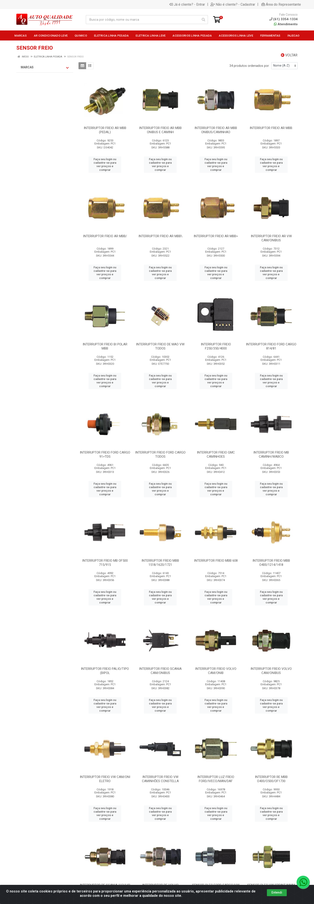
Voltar (289, 55)
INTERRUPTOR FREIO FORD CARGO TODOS (160, 454)
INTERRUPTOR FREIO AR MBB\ (160, 236)
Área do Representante (281, 4)
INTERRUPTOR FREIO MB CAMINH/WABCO (271, 454)
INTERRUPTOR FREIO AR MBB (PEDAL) (105, 130)
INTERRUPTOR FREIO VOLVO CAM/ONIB (215, 671)
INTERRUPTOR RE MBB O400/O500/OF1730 (271, 779)
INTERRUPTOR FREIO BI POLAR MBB (105, 346)
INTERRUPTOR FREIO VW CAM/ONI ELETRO (105, 779)
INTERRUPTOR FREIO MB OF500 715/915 (105, 563)
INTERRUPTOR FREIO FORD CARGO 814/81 (271, 346)
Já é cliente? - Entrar (187, 4)
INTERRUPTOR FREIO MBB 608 (216, 561)
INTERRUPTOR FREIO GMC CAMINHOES (216, 454)
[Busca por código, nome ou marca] (142, 19)
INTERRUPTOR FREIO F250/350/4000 (216, 346)
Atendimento (286, 24)
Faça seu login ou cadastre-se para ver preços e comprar (105, 164)
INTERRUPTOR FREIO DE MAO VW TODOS (160, 346)
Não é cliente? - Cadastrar (232, 4)
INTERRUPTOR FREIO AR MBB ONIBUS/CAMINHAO (216, 130)
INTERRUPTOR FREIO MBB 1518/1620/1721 (160, 563)
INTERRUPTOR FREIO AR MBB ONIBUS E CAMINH (160, 130)
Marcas (45, 67)
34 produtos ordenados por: (249, 66)
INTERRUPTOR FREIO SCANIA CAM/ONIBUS (160, 671)
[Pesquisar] (203, 19)
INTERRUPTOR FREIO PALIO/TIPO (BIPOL (105, 671)
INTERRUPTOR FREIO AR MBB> (216, 236)
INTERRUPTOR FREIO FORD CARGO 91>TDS (105, 454)
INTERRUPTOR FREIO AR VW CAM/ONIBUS (271, 238)
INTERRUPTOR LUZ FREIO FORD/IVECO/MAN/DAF (215, 779)
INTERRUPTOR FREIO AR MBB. (271, 128)
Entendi (276, 892)
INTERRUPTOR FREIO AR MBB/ (105, 236)
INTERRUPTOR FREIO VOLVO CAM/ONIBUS (271, 671)
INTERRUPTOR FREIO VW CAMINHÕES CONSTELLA (160, 779)
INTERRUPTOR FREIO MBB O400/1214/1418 (271, 563)
